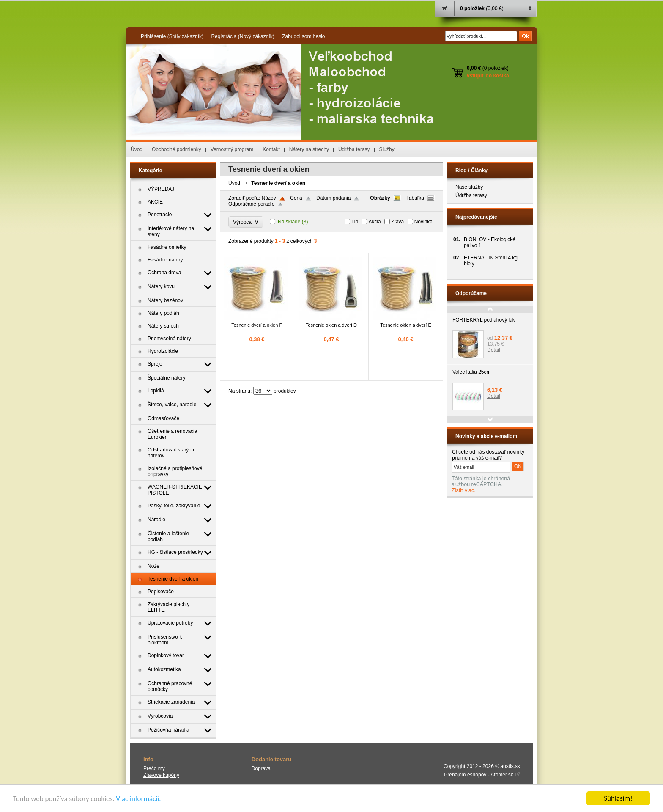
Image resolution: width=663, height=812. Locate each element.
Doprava (261, 768)
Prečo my (154, 768)
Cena (296, 198)
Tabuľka (415, 198)
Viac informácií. (138, 798)
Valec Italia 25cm (471, 372)
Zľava (397, 222)
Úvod (136, 149)
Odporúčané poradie (251, 204)
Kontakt (271, 149)
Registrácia (242, 36)
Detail (493, 350)
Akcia (374, 222)
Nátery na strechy (309, 149)
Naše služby (469, 187)
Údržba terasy (354, 149)
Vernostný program (232, 149)
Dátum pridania (333, 198)
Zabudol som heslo (303, 36)
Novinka (423, 222)
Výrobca (246, 222)
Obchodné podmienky (176, 149)
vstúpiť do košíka (488, 76)
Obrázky (380, 198)
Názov (269, 198)
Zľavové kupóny (161, 775)
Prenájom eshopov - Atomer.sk (482, 775)
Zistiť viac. (464, 490)
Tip (354, 222)
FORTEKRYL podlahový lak (483, 320)
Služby (387, 149)
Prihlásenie (172, 36)
